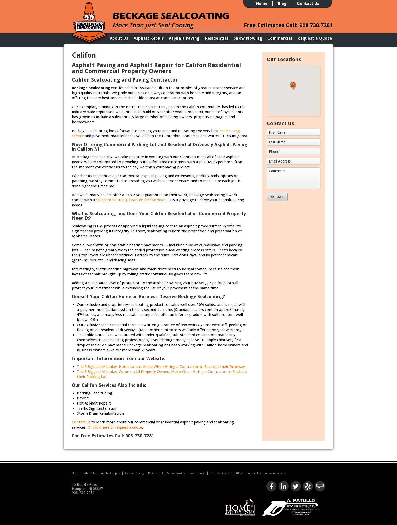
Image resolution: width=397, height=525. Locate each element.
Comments (277, 171)
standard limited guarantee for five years (131, 200)
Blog (282, 3)
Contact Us (308, 3)
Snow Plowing (248, 38)
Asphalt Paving (184, 38)
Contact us (81, 422)
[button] (293, 86)
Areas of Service (275, 473)
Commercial (279, 38)
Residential (217, 38)
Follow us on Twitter (296, 486)
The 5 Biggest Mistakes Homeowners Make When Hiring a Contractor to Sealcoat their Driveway (161, 366)
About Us (119, 38)
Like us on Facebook (271, 486)
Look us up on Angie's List (320, 486)
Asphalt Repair (149, 38)
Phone (274, 152)
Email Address (279, 161)
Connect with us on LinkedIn (284, 486)
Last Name (277, 142)
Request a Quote (314, 38)
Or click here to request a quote (115, 427)
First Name (277, 132)
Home (261, 3)
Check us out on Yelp (308, 486)
